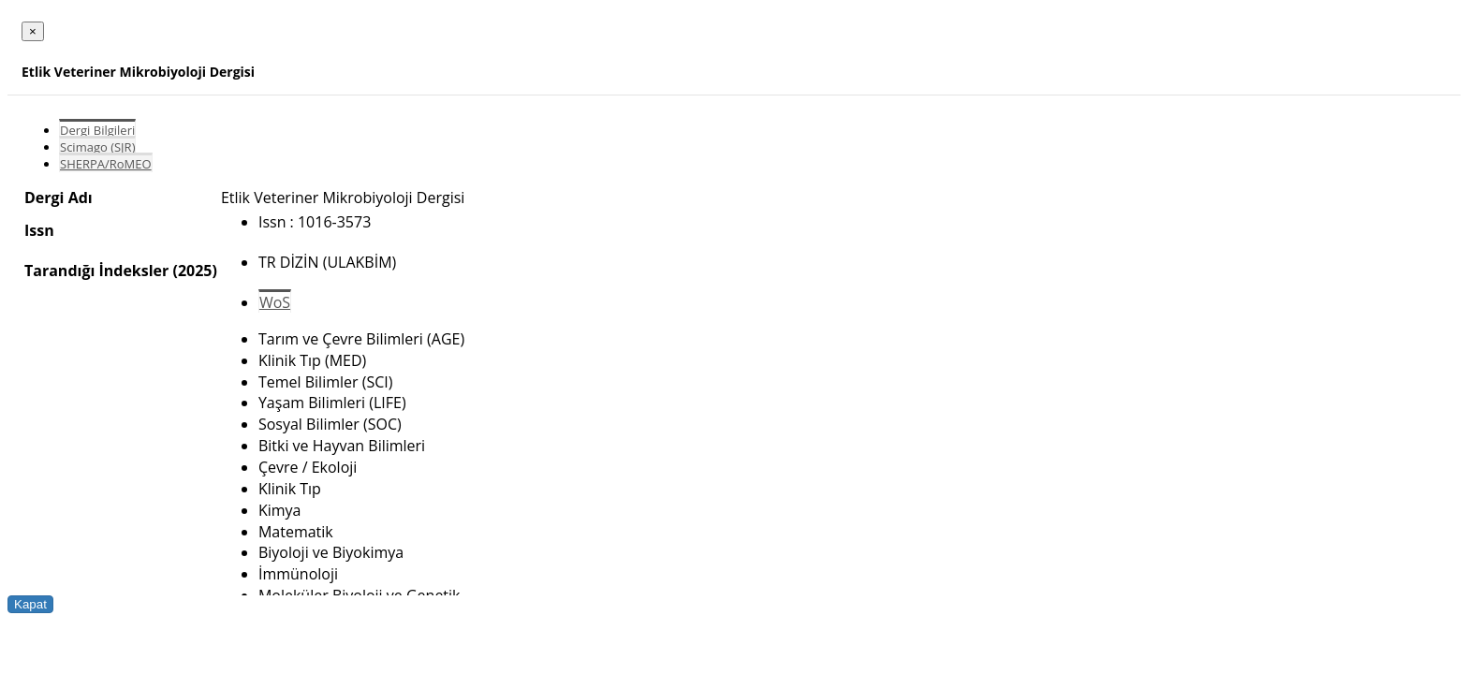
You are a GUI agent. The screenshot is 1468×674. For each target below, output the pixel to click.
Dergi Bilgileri (97, 130)
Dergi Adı (58, 197)
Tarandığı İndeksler (96, 270)
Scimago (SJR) (97, 147)
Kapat (30, 604)
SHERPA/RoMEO (106, 163)
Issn (39, 230)
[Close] (33, 31)
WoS (274, 302)
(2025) (194, 270)
